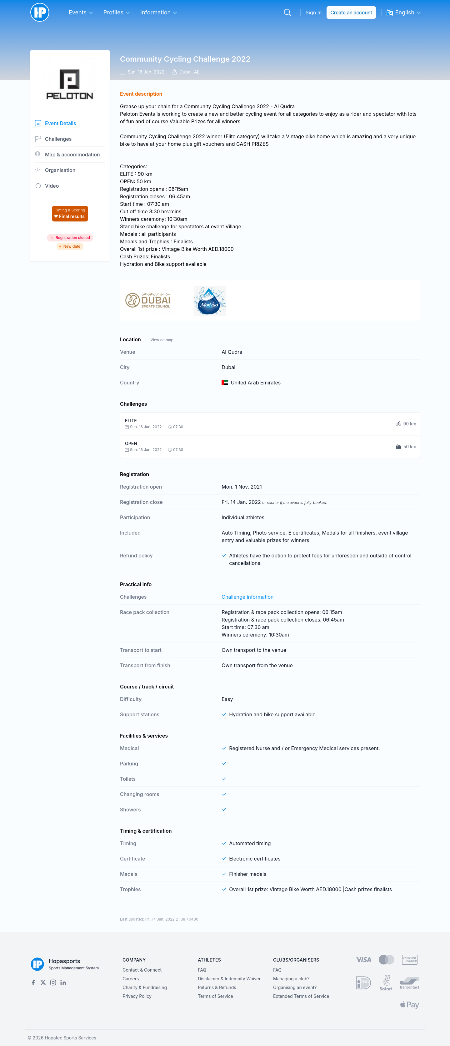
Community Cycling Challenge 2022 (185, 58)
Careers (130, 978)
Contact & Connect (142, 969)
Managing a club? (291, 978)
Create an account (351, 12)
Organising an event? (295, 987)
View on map (161, 340)
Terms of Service (215, 996)
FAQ (202, 969)
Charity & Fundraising (144, 987)
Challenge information (247, 597)
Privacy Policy (137, 996)
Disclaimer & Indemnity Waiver (229, 978)
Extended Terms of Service (301, 996)
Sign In (314, 12)
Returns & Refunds (217, 987)
